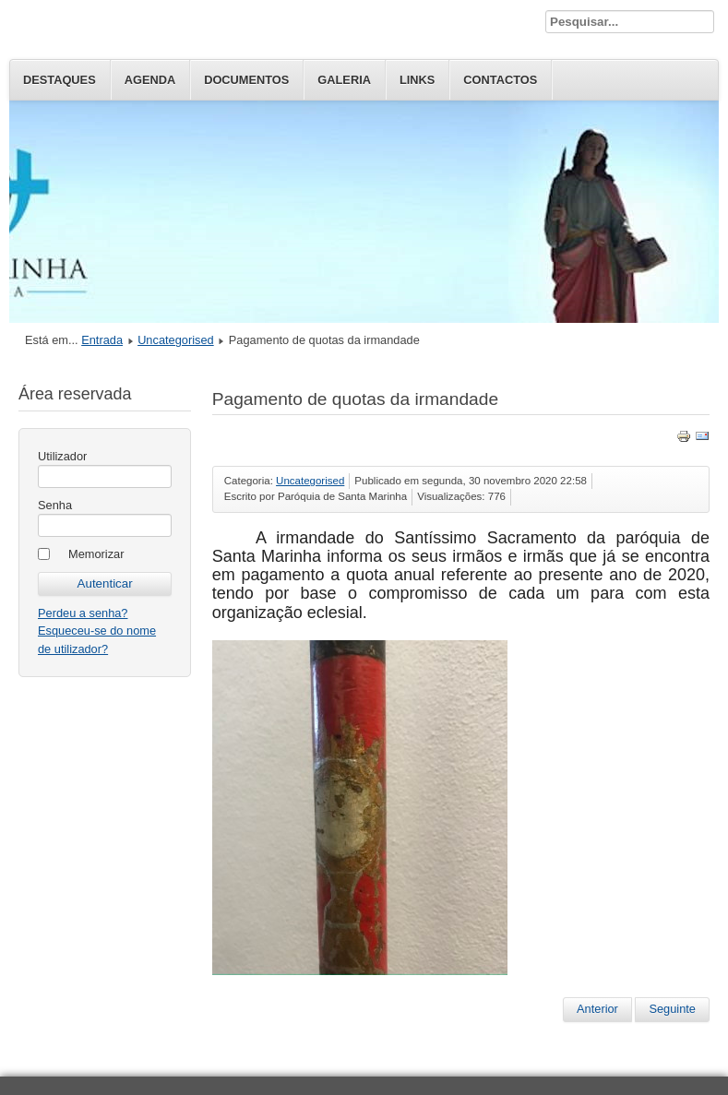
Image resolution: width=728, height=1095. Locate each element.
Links (417, 80)
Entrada (102, 340)
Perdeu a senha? (82, 613)
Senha (55, 505)
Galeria (344, 80)
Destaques (59, 80)
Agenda (150, 80)
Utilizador (62, 456)
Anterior (597, 1009)
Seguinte (672, 1009)
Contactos (500, 80)
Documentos (246, 80)
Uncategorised (175, 340)
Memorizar (96, 554)
